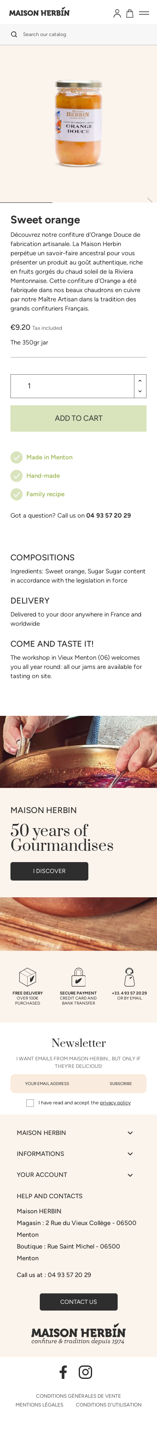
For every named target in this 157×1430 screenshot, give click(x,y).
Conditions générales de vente (78, 1396)
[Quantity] (72, 386)
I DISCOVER (49, 871)
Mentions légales (39, 1405)
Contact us (78, 1302)
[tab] (26, 202)
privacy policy (115, 1103)
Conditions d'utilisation (109, 1405)
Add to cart (79, 418)
